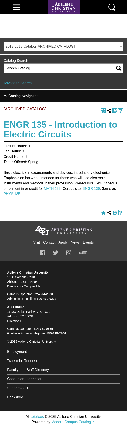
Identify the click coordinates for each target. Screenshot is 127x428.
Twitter (55, 252)
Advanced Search (18, 83)
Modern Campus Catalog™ (73, 422)
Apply (63, 242)
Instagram (68, 252)
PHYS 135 (12, 194)
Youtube (83, 253)
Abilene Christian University (63, 230)
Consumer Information (24, 379)
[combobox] (63, 46)
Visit (36, 242)
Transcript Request (22, 361)
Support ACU (17, 388)
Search (112, 7)
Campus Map (33, 286)
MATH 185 (52, 188)
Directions (14, 286)
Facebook (42, 252)
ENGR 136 (91, 188)
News (75, 242)
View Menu (17, 7)
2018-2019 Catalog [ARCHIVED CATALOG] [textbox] (40, 46)
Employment (17, 352)
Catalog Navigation (23, 96)
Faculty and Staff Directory (28, 370)
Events (88, 242)
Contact (49, 242)
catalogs (37, 416)
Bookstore (15, 397)
